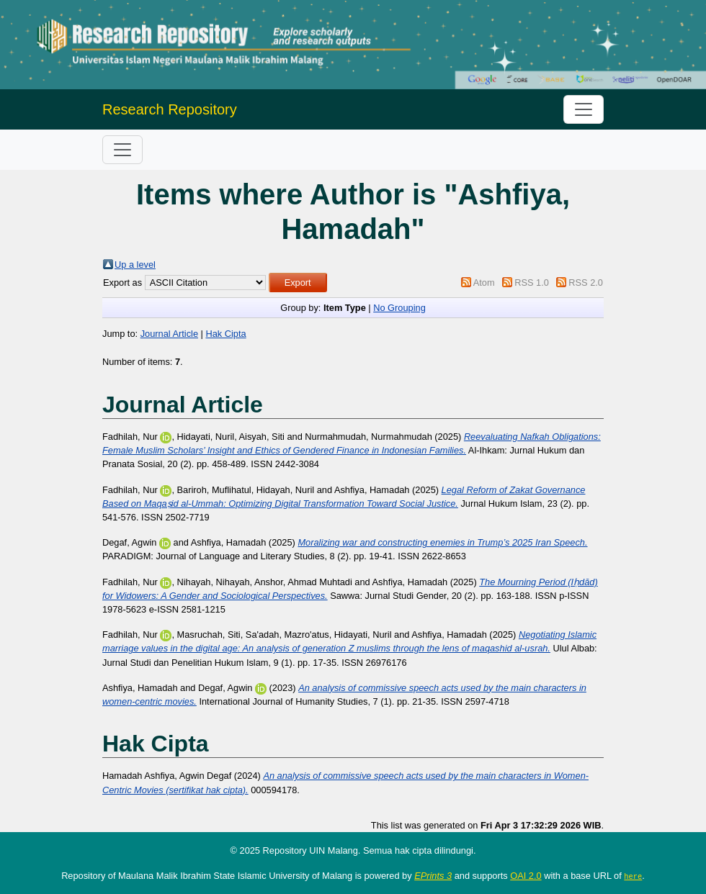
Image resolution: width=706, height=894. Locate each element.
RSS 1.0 (531, 282)
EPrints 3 (433, 875)
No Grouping (399, 307)
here (633, 876)
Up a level (135, 264)
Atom (484, 282)
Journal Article (169, 333)
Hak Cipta (225, 333)
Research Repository (169, 109)
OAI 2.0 (525, 875)
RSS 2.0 (585, 282)
